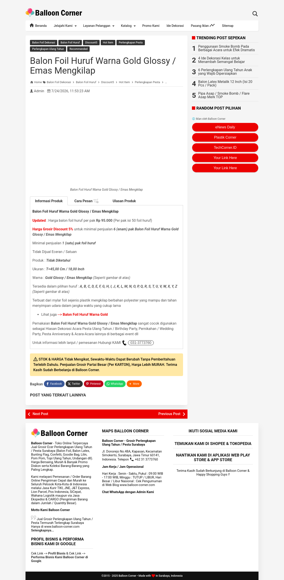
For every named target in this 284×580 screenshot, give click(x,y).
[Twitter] (74, 383)
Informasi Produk (49, 201)
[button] (134, 383)
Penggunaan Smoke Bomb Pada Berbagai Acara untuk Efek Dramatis (226, 48)
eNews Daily (225, 127)
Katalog (129, 26)
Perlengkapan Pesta (130, 42)
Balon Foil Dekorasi (43, 42)
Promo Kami (150, 25)
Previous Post (169, 414)
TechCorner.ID (225, 147)
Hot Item (108, 42)
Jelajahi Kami (66, 26)
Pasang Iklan (203, 25)
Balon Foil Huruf (70, 42)
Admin (39, 91)
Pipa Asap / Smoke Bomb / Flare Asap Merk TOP (223, 95)
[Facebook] (54, 383)
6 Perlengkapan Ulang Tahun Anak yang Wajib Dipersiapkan (225, 72)
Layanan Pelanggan (99, 26)
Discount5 (91, 42)
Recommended (78, 49)
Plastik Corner (225, 137)
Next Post (40, 414)
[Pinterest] (93, 383)
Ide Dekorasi (175, 25)
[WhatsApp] (115, 383)
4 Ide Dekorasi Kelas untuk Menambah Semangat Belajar (221, 60)
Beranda (38, 25)
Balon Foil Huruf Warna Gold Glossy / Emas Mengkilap (103, 66)
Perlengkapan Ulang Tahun (48, 49)
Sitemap (227, 25)
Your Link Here (225, 158)
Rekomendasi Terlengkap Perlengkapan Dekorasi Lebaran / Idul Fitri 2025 (141, 2)
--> (83, 314)
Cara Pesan (86, 201)
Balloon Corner (127, 575)
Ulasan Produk (124, 201)
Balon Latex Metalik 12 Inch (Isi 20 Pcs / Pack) (225, 83)
